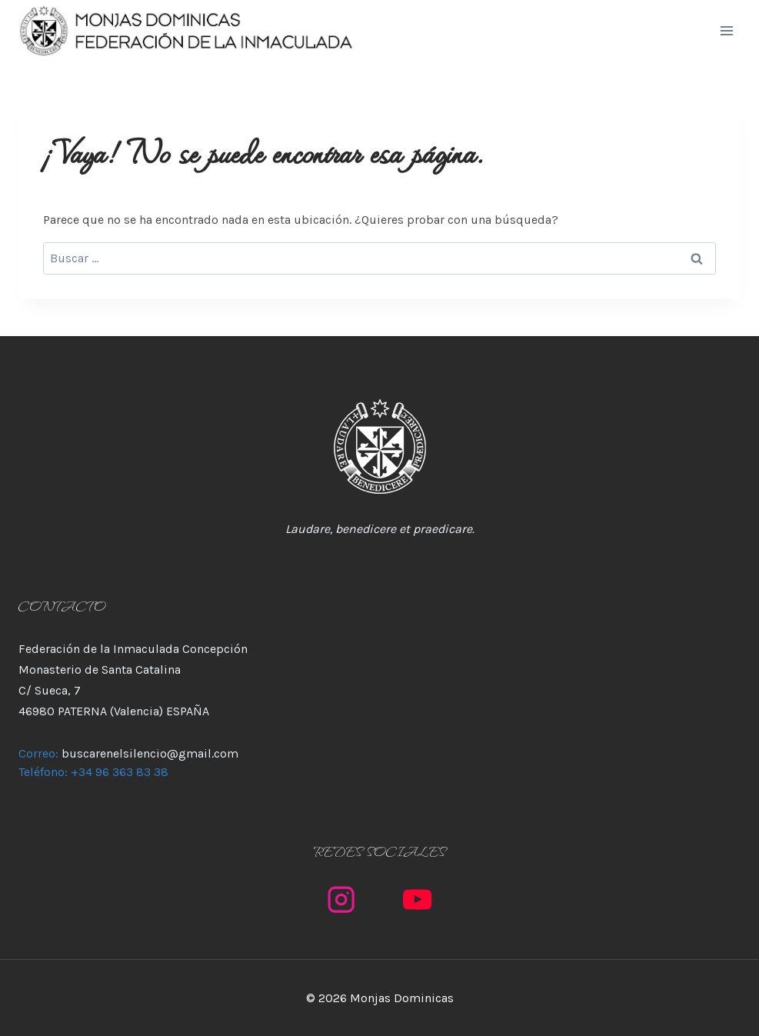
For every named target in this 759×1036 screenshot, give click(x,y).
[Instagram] (342, 899)
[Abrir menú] (726, 30)
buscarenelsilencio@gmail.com (150, 753)
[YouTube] (418, 899)
